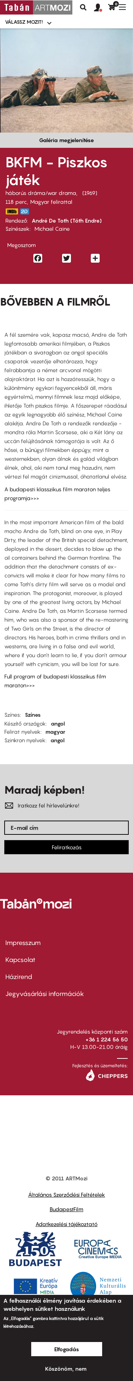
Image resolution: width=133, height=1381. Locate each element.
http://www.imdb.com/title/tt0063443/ (11, 211)
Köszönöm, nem (66, 1368)
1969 (89, 193)
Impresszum (23, 942)
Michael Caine (52, 228)
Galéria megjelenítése (66, 140)
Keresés (83, 7)
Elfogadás (66, 1349)
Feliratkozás (67, 847)
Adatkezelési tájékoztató (66, 1224)
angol (58, 723)
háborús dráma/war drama (40, 193)
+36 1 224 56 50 (106, 1039)
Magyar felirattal (51, 202)
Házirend (18, 976)
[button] (101, 7)
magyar (55, 731)
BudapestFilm (66, 1209)
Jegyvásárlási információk (44, 993)
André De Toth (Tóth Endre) (67, 220)
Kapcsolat (20, 959)
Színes (33, 714)
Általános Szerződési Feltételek (66, 1194)
